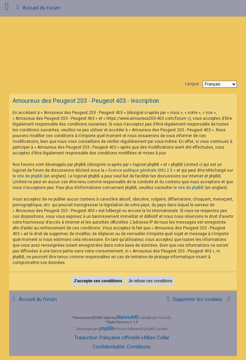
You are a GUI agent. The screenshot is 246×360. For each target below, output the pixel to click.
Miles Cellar (156, 338)
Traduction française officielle (107, 338)
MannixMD (128, 317)
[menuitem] (193, 299)
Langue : (193, 83)
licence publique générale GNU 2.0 (140, 170)
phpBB (106, 328)
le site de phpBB (28, 176)
